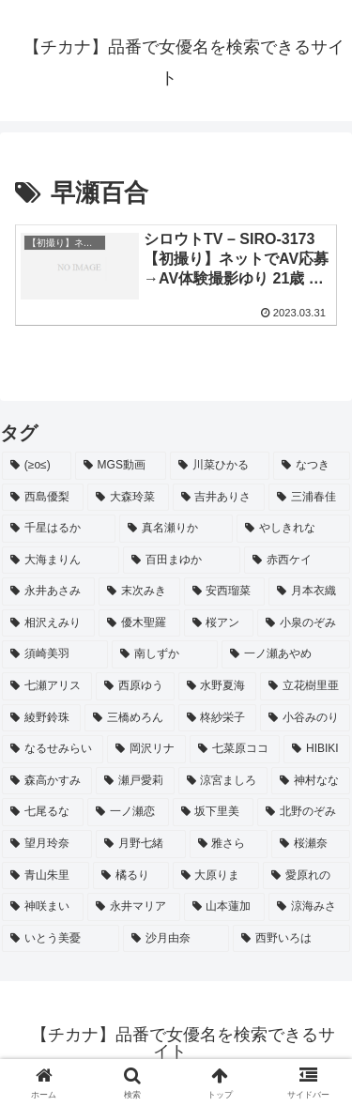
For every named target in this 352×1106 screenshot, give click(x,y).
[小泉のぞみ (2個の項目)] (303, 623)
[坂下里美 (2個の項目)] (213, 812)
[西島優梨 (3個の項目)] (43, 498)
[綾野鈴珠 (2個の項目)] (41, 718)
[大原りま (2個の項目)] (216, 876)
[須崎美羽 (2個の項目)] (55, 654)
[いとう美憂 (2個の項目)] (60, 939)
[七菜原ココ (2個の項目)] (235, 749)
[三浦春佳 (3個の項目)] (309, 498)
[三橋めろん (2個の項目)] (129, 718)
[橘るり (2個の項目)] (131, 876)
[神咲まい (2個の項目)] (43, 907)
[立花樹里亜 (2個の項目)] (305, 686)
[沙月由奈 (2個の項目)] (176, 939)
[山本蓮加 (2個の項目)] (225, 907)
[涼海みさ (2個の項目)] (309, 907)
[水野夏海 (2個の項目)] (217, 686)
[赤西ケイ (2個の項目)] (297, 560)
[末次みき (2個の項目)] (139, 591)
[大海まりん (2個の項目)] (60, 560)
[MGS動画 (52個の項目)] (120, 466)
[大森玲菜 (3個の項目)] (128, 498)
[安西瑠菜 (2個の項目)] (225, 591)
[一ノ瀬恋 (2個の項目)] (128, 812)
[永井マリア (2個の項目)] (133, 907)
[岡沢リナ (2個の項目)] (146, 749)
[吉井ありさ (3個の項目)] (219, 498)
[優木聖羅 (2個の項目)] (139, 623)
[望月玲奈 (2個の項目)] (47, 844)
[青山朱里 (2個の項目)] (45, 876)
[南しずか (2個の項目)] (165, 654)
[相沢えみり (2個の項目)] (48, 623)
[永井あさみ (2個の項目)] (48, 591)
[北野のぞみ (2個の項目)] (303, 812)
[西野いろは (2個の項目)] (291, 939)
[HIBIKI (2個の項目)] (316, 749)
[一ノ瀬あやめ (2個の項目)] (286, 654)
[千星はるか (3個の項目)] (58, 529)
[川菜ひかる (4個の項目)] (219, 466)
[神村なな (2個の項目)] (310, 781)
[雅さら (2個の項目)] (229, 844)
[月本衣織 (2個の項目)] (309, 591)
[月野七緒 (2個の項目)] (141, 844)
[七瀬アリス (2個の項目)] (47, 686)
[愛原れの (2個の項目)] (306, 876)
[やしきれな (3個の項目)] (293, 529)
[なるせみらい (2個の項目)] (52, 749)
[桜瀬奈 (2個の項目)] (310, 844)
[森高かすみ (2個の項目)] (47, 781)
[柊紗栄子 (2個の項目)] (217, 718)
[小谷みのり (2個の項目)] (305, 718)
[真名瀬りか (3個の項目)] (176, 529)
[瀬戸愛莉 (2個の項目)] (135, 781)
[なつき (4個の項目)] (311, 466)
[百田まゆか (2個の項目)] (181, 560)
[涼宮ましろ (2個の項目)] (223, 781)
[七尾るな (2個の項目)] (43, 812)
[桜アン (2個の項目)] (219, 623)
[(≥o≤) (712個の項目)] (36, 466)
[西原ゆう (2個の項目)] (135, 686)
